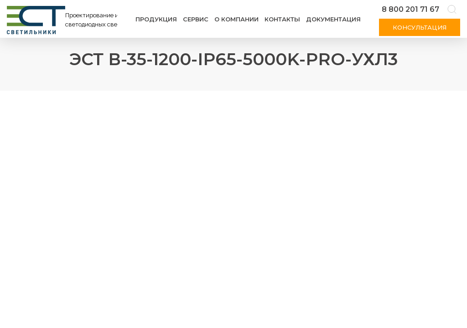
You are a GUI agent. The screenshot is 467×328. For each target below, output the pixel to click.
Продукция (156, 19)
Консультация (419, 27)
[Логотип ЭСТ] (64, 20)
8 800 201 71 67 (410, 9)
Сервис (195, 19)
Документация (333, 19)
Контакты (282, 19)
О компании (236, 19)
